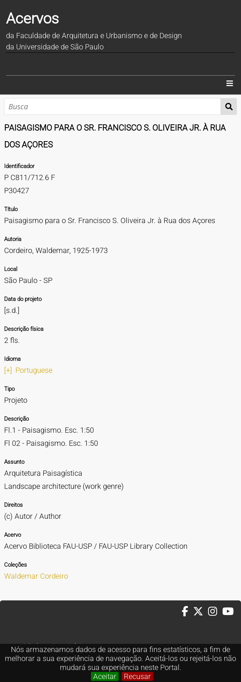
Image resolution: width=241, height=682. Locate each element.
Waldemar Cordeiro (36, 576)
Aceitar (104, 676)
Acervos (32, 18)
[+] (8, 370)
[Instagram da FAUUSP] (215, 612)
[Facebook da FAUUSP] (187, 612)
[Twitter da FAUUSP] (200, 612)
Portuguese (33, 370)
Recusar (137, 676)
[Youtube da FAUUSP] (228, 612)
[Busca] (112, 106)
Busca (229, 106)
